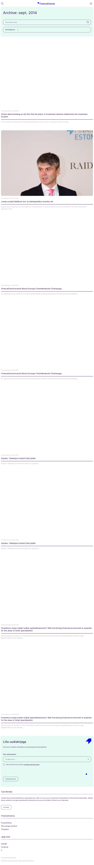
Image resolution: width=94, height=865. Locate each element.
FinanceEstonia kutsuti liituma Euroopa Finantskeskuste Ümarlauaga (31, 289)
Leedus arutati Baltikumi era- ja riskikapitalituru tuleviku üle (27, 201)
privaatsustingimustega (31, 764)
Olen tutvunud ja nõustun (22, 764)
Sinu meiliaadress (9, 754)
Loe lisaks (6, 807)
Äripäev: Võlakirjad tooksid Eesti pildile (18, 458)
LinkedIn (4, 844)
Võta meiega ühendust (9, 826)
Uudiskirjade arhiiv (10, 779)
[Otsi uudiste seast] (44, 22)
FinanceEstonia (6, 823)
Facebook (4, 847)
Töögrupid (5, 829)
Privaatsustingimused (8, 858)
